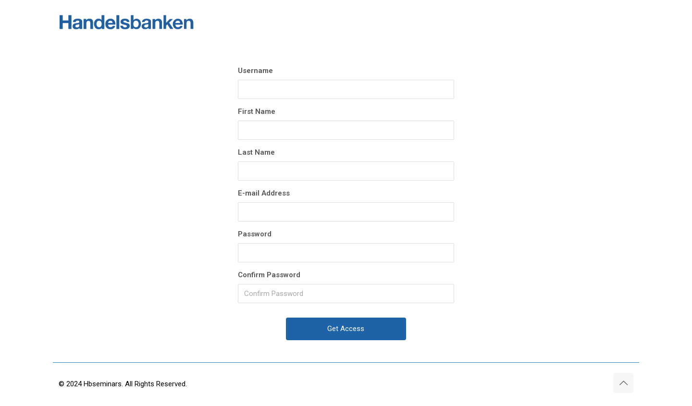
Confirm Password (269, 275)
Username (255, 70)
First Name (256, 111)
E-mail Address (264, 193)
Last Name (256, 152)
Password (255, 234)
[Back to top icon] (623, 383)
